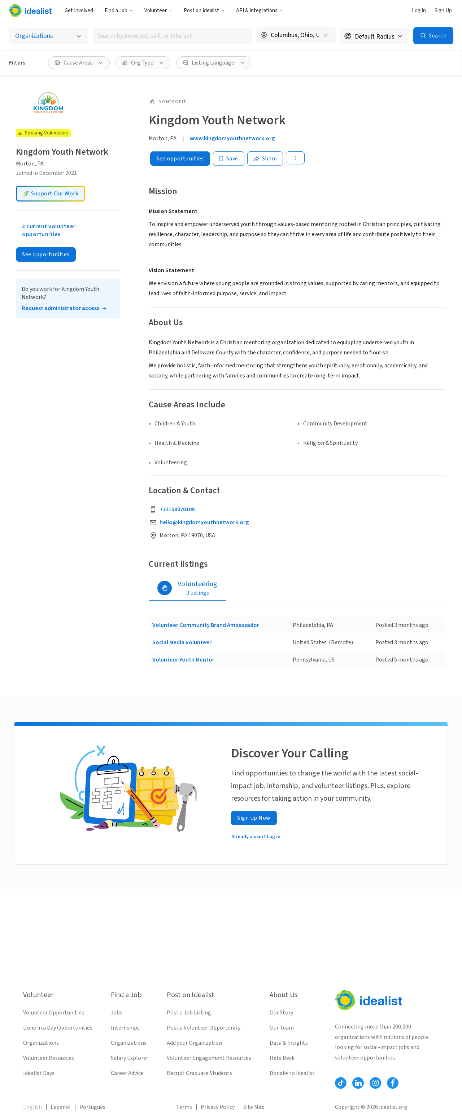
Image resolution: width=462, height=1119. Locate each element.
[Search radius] (374, 36)
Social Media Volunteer (182, 642)
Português (92, 1107)
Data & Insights (289, 1043)
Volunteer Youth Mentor (183, 660)
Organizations (41, 1043)
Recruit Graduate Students (199, 1073)
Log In (419, 10)
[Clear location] (325, 35)
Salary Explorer (129, 1058)
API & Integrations (259, 10)
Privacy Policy (218, 1107)
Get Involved (79, 10)
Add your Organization (194, 1043)
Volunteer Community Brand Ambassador (205, 625)
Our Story (281, 1013)
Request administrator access (60, 308)
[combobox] (172, 36)
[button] (118, 10)
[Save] (228, 158)
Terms (184, 1107)
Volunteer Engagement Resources (209, 1058)
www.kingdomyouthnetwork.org (232, 138)
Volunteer (158, 10)
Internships (125, 1028)
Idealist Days (39, 1073)
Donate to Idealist (292, 1073)
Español (61, 1107)
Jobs (116, 1013)
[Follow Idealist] (340, 1083)
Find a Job (119, 10)
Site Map (254, 1107)
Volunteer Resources (48, 1058)
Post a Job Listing (189, 1013)
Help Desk (282, 1058)
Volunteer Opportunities (53, 1013)
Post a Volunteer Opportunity (203, 1028)
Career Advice (127, 1073)
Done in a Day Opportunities (57, 1028)
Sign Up (443, 10)
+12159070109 (177, 509)
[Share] (265, 158)
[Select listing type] (48, 36)
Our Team (282, 1028)
